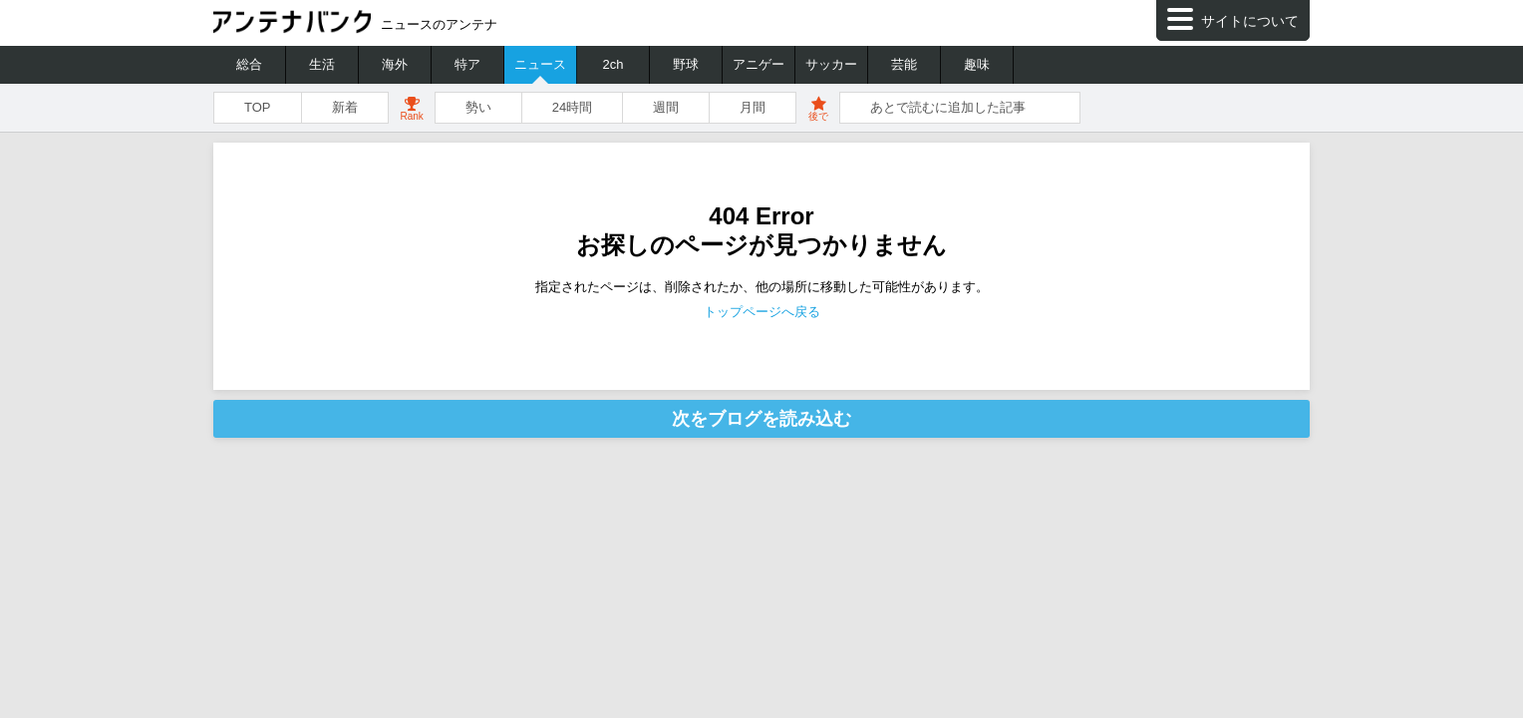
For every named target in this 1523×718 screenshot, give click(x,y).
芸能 (904, 64)
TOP (257, 107)
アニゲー (758, 64)
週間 (666, 107)
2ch (613, 64)
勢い (478, 107)
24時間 (572, 107)
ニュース (540, 64)
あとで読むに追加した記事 (948, 107)
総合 (249, 64)
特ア (467, 64)
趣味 (977, 64)
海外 (395, 64)
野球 (686, 64)
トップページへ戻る (762, 311)
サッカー (831, 64)
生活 (322, 64)
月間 (752, 107)
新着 (345, 107)
